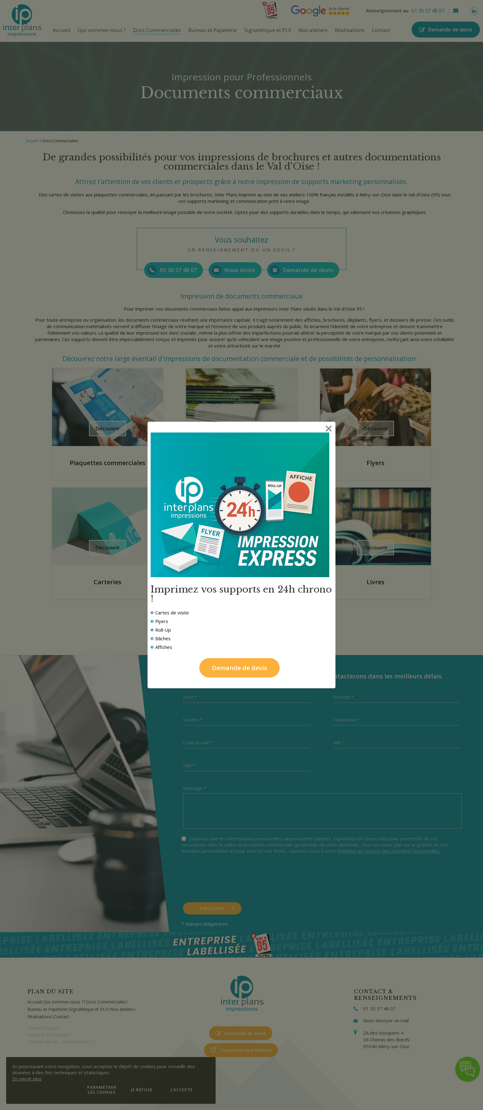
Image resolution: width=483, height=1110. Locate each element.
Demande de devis (239, 668)
